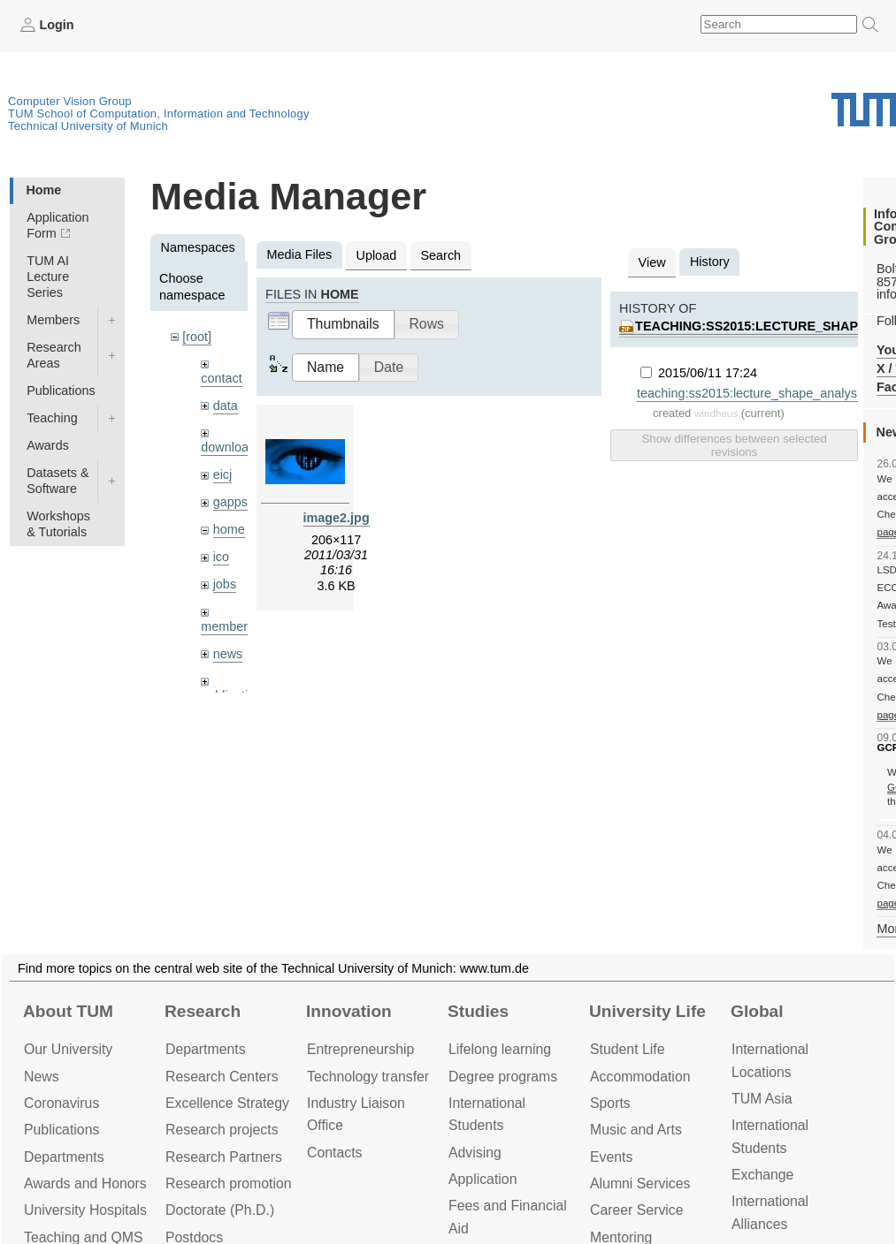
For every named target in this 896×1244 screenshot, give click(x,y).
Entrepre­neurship (360, 1049)
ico (221, 557)
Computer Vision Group (70, 101)
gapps (230, 502)
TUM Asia (762, 1098)
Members (53, 320)
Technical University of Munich (88, 126)
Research (203, 1011)
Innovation (349, 1011)
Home (43, 190)
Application (482, 1179)
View (652, 262)
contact (221, 378)
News (41, 1076)
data (225, 405)
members (227, 626)
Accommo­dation (640, 1076)
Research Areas (54, 355)
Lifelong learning (499, 1049)
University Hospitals (85, 1209)
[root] (196, 337)
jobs (224, 584)
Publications (61, 390)
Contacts (334, 1152)
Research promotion (228, 1183)
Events (611, 1156)
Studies (478, 1011)
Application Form (57, 225)
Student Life (627, 1049)
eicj (223, 474)
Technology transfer (368, 1076)
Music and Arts (636, 1129)
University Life (647, 1011)
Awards (48, 445)
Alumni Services (640, 1183)
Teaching (52, 418)
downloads (231, 447)
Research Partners (223, 1156)
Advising (475, 1152)
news (228, 654)
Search (440, 255)
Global (757, 1011)
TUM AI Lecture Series (48, 277)
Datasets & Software (57, 481)
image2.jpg (336, 518)
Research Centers (222, 1076)
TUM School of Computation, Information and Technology (159, 113)
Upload (376, 255)
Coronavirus (61, 1103)
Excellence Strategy (227, 1103)
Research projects (222, 1129)
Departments (64, 1156)
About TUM (68, 1011)
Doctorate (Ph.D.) (219, 1209)
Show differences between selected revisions (733, 445)
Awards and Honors (85, 1183)
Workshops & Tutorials (58, 524)
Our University (68, 1049)
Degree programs (502, 1076)
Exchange (762, 1174)
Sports (610, 1103)
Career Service (637, 1209)
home (229, 529)
